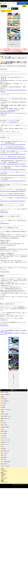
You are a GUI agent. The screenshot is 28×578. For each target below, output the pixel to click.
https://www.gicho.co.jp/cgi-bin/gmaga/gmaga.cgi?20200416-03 (12, 144)
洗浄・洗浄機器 (3, 422)
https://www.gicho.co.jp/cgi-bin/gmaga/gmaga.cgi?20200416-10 (12, 180)
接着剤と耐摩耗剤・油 (4, 431)
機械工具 (2, 420)
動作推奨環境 (3, 470)
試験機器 (2, 396)
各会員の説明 (3, 474)
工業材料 (2, 429)
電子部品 (2, 446)
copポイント (3, 469)
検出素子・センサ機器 (4, 392)
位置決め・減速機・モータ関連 (6, 416)
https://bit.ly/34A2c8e (13, 122)
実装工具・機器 (3, 455)
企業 (5, 6)
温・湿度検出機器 (4, 398)
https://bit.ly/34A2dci (4, 212)
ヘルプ (2, 476)
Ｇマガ (6, 56)
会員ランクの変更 (4, 477)
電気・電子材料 (3, 459)
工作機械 (2, 411)
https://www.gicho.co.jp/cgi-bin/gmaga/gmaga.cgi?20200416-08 (12, 169)
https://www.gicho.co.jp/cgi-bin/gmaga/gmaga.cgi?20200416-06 (12, 158)
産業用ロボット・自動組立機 (5, 409)
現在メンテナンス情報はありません (13, 2)
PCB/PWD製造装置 (4, 457)
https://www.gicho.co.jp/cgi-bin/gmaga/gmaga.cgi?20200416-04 (12, 148)
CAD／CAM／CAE (4, 437)
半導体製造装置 (3, 448)
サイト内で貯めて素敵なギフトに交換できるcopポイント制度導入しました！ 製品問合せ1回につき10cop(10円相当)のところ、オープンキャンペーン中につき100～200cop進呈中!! (14, 50)
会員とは (2, 472)
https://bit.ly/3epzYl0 (4, 325)
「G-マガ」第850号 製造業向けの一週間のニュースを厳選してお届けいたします (13, 63)
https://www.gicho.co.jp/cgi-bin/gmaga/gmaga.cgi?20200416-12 (12, 195)
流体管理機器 (3, 407)
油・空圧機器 (3, 405)
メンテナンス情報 (4, 471)
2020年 (10, 56)
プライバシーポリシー (4, 482)
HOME (2, 56)
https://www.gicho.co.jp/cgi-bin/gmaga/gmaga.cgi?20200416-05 (12, 154)
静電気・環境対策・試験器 (5, 450)
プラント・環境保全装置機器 (5, 461)
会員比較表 (3, 475)
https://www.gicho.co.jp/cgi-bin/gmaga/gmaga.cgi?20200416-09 (12, 175)
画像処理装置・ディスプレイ (5, 442)
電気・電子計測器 (4, 403)
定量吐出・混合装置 (4, 424)
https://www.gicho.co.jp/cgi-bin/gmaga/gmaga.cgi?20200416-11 (12, 191)
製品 (2, 6)
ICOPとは (2, 468)
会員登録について (4, 473)
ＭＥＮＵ (14, 8)
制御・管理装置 (3, 435)
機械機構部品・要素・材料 (5, 418)
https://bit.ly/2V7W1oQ (4, 271)
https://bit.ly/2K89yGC (4, 223)
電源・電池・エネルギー (5, 444)
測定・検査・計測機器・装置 (5, 394)
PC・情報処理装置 (4, 433)
